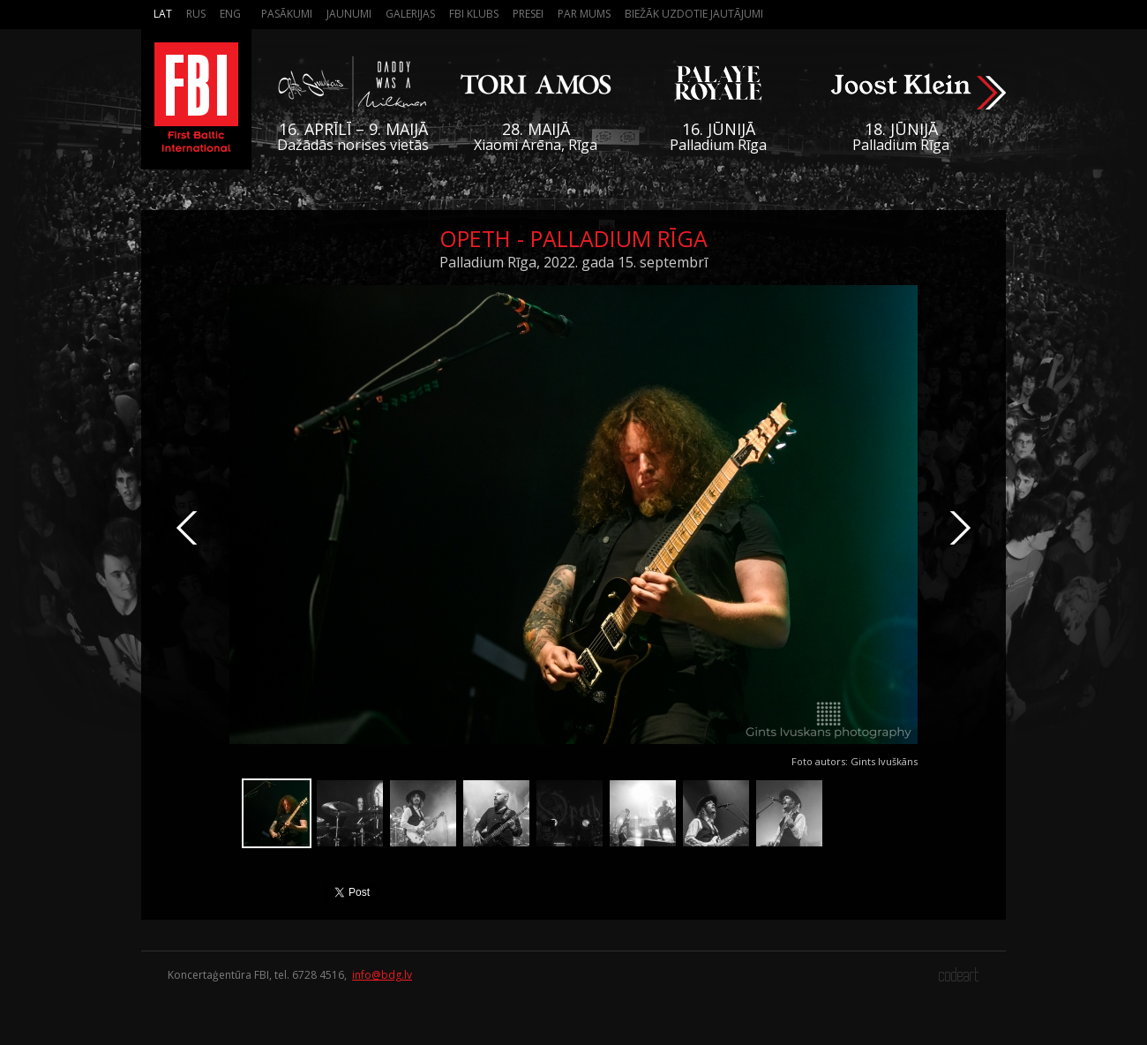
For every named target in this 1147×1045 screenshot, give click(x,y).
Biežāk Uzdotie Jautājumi (694, 13)
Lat (163, 13)
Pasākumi (286, 13)
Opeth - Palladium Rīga (573, 238)
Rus (196, 13)
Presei (528, 13)
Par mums (584, 13)
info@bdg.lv (382, 974)
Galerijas (410, 13)
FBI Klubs (474, 13)
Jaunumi (348, 13)
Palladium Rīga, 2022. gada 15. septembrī (573, 262)
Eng (230, 13)
